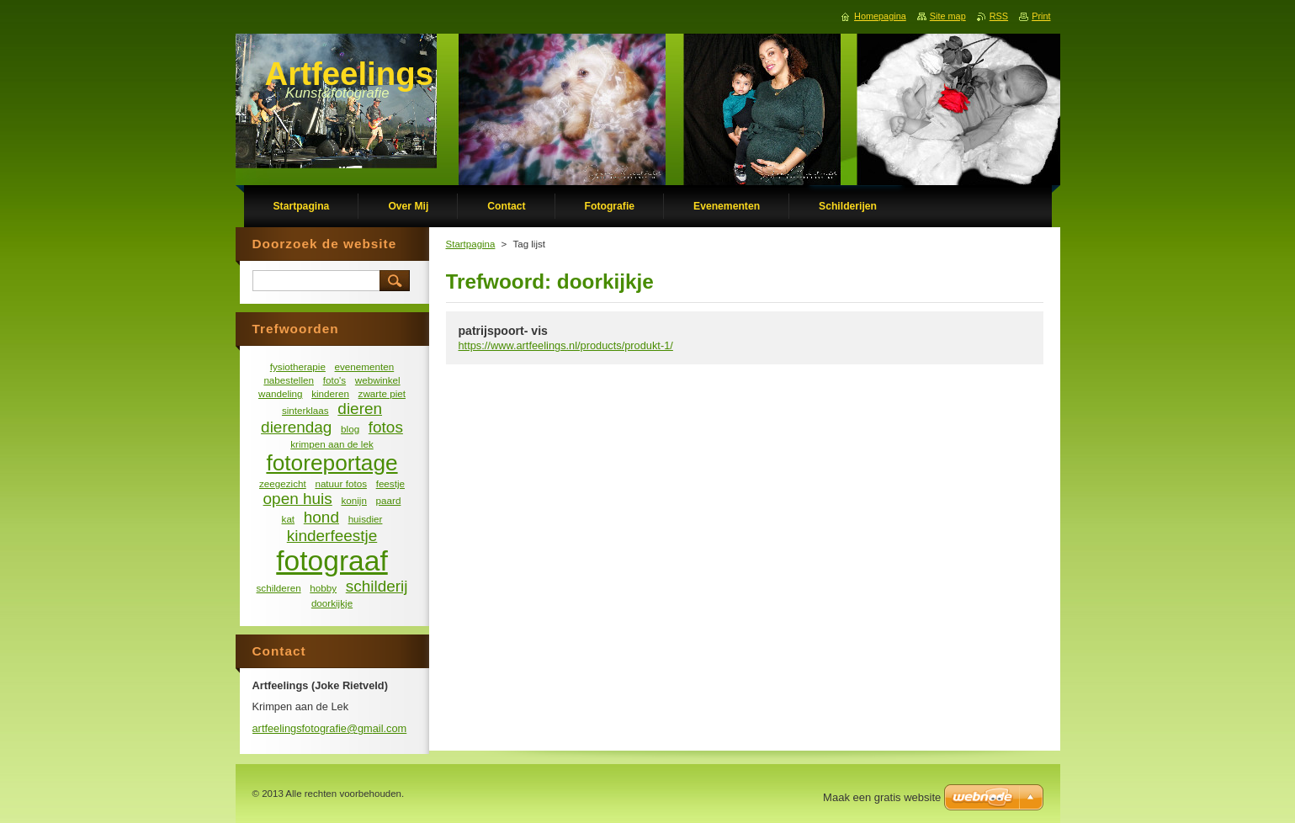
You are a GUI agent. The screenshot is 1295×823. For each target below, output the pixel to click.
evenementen (365, 366)
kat (288, 518)
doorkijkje (332, 602)
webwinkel (378, 379)
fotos (386, 427)
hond (321, 517)
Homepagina (880, 16)
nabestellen (288, 379)
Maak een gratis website (882, 797)
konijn (353, 500)
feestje (390, 483)
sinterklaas (305, 410)
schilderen (279, 587)
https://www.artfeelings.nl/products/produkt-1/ (566, 345)
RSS (999, 16)
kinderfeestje (332, 535)
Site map (948, 16)
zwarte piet (382, 393)
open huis (297, 498)
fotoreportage (331, 462)
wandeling (280, 393)
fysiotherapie (298, 366)
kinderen (330, 393)
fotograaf (331, 560)
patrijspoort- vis (503, 330)
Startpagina (471, 244)
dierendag (296, 427)
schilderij (377, 586)
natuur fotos (341, 483)
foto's (335, 379)
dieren (359, 408)
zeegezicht (282, 483)
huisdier (365, 518)
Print (1041, 16)
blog (350, 428)
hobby (323, 587)
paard (388, 500)
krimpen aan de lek (332, 443)
